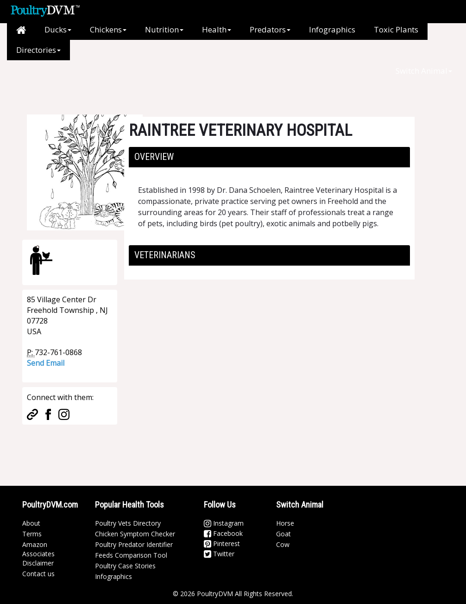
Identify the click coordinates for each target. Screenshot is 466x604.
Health (216, 29)
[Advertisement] (177, 81)
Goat (283, 533)
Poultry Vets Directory (128, 523)
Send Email (45, 363)
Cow (283, 544)
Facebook (223, 533)
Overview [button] (154, 156)
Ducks (57, 29)
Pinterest (222, 543)
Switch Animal (424, 70)
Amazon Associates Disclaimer (38, 553)
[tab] (269, 157)
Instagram (224, 523)
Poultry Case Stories (125, 565)
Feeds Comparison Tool (131, 555)
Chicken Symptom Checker (135, 533)
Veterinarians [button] (164, 255)
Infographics (332, 29)
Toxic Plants (396, 29)
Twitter (219, 553)
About (31, 523)
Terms (32, 533)
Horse (285, 523)
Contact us (38, 573)
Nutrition (164, 29)
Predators (270, 29)
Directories (38, 50)
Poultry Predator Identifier (134, 544)
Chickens (108, 29)
